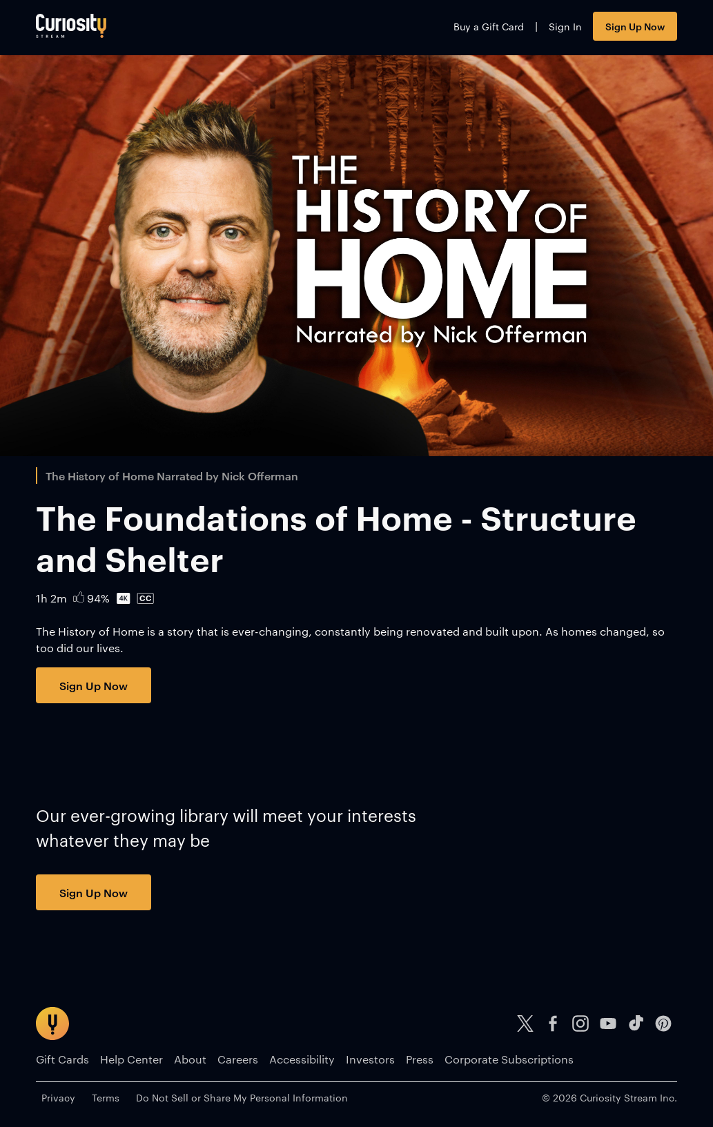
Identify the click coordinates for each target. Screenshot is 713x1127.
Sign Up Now (635, 25)
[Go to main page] (71, 26)
